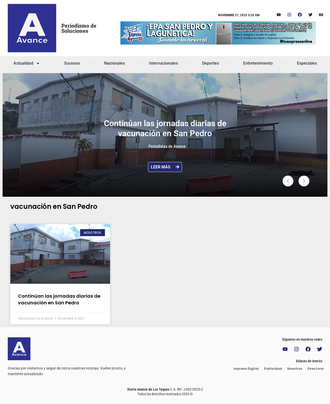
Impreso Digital (246, 369)
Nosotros (294, 369)
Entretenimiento (258, 63)
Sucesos (72, 63)
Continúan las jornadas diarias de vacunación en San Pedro (59, 299)
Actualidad (26, 63)
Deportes (210, 63)
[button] (288, 181)
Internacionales (163, 63)
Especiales (307, 63)
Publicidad (273, 369)
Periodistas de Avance (167, 146)
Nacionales (114, 63)
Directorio (315, 369)
